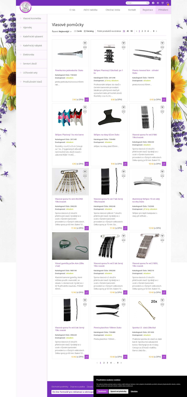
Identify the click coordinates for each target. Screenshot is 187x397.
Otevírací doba (113, 9)
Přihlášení (163, 9)
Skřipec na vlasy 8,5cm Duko (106, 134)
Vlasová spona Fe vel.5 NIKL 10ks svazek (145, 264)
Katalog (90, 31)
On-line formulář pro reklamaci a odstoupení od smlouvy (79, 392)
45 (128, 31)
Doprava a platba (77, 386)
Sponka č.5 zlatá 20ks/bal (144, 327)
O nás (72, 9)
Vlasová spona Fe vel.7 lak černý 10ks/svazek (108, 200)
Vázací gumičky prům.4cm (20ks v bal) (69, 264)
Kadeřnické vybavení (31, 36)
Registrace (148, 9)
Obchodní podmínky (59, 386)
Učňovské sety (28, 72)
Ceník (79, 31)
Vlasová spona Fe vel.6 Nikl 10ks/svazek (145, 136)
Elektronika (27, 54)
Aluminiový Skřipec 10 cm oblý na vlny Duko (146, 200)
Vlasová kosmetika (30, 18)
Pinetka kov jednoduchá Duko (69, 70)
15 (124, 31)
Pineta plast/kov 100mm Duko (107, 327)
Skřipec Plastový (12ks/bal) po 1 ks (108, 71)
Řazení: (55, 31)
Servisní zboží (28, 63)
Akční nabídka (90, 9)
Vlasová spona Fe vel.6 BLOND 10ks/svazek (69, 200)
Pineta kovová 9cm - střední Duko (145, 71)
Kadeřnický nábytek (31, 45)
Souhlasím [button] (102, 391)
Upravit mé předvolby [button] (118, 391)
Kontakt (132, 9)
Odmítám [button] (134, 391)
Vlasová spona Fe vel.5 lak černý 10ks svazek (108, 264)
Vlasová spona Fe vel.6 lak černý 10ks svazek (70, 329)
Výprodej (26, 27)
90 (131, 31)
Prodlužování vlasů (31, 81)
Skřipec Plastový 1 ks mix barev (69, 134)
